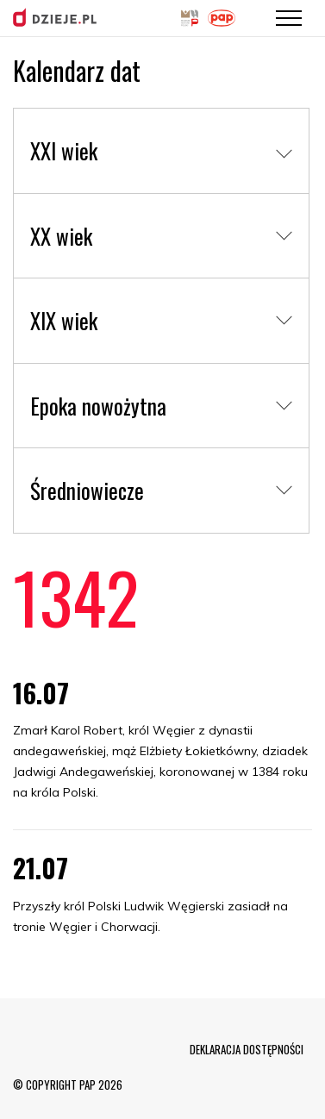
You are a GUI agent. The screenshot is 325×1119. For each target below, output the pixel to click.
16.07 (41, 692)
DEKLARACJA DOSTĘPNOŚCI (246, 1049)
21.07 (40, 867)
